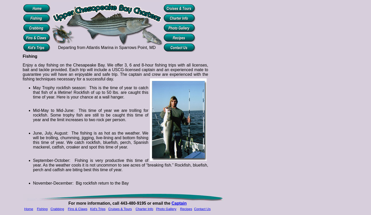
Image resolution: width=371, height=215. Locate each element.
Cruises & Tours (120, 209)
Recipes (186, 209)
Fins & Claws (77, 209)
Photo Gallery (166, 209)
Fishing (42, 209)
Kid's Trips (98, 209)
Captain (179, 203)
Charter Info (144, 209)
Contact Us (202, 209)
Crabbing (57, 209)
